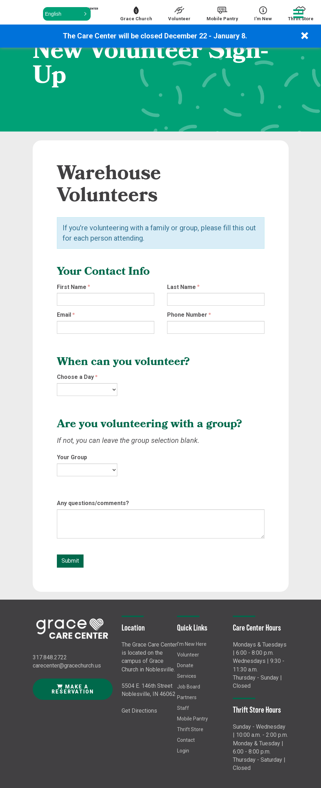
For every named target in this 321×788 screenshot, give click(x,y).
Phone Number (187, 314)
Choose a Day (75, 377)
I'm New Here (192, 644)
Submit (70, 560)
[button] (66, 13)
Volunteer (188, 655)
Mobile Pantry (192, 719)
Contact (186, 740)
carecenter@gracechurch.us (67, 665)
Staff (183, 708)
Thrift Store (190, 729)
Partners (187, 697)
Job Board (188, 687)
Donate (185, 665)
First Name (71, 287)
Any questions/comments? (93, 503)
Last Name (181, 287)
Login (183, 751)
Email (64, 314)
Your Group (72, 457)
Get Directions (139, 710)
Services (186, 676)
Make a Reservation (73, 689)
